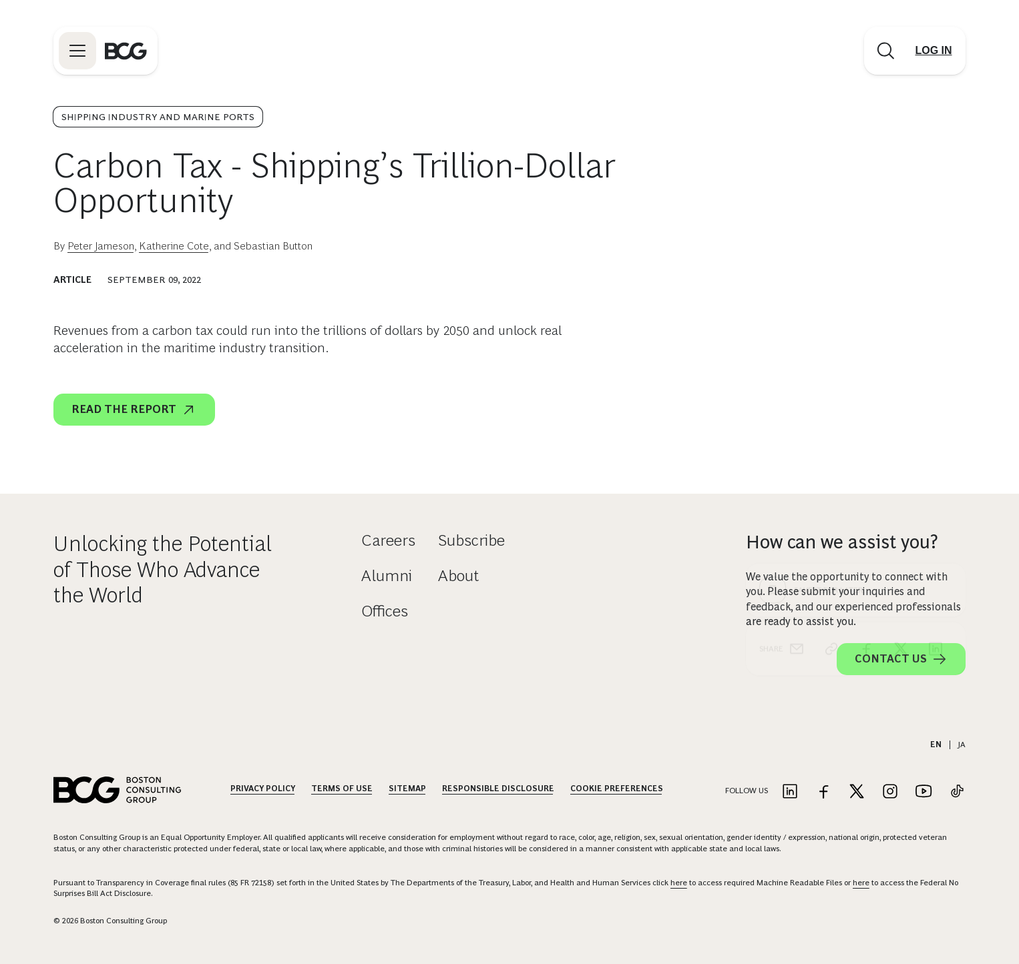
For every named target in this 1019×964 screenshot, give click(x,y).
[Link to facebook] (823, 792)
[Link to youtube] (923, 792)
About (458, 575)
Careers (388, 540)
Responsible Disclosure (498, 788)
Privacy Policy (262, 788)
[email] (796, 407)
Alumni (386, 575)
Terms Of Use (342, 788)
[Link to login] (933, 51)
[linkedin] (935, 407)
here (678, 882)
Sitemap (407, 788)
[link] (831, 407)
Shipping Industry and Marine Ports (157, 116)
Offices (384, 611)
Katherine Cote (174, 246)
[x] (900, 407)
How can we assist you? (842, 542)
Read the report (134, 410)
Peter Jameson (100, 246)
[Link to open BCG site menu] (77, 50)
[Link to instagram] (890, 792)
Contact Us (901, 659)
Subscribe (471, 540)
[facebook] (866, 407)
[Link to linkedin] (790, 792)
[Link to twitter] (856, 792)
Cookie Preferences (616, 788)
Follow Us (746, 790)
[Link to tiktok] (957, 792)
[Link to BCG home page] (126, 50)
